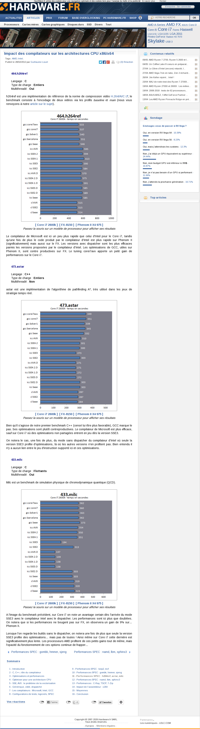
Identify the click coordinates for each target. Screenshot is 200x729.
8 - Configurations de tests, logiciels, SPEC (31, 694)
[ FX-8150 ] (66, 224)
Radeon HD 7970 (174, 37)
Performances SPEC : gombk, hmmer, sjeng (39, 651)
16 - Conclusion (80, 694)
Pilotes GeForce (156, 36)
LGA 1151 (152, 34)
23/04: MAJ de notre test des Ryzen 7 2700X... (165, 82)
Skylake (156, 41)
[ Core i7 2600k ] (46, 224)
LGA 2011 (176, 33)
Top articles (158, 197)
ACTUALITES (13, 18)
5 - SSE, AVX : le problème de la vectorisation (32, 683)
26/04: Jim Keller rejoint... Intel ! (158, 77)
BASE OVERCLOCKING (86, 18)
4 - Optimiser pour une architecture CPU (30, 679)
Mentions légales (106, 726)
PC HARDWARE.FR (114, 18)
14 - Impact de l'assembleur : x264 (89, 687)
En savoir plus (148, 1)
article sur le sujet (41, 104)
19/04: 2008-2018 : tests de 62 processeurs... (164, 90)
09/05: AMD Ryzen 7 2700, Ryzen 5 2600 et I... (165, 60)
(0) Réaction (124, 62)
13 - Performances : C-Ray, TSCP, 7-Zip (92, 683)
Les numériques (148, 723)
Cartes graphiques (53, 24)
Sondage (156, 117)
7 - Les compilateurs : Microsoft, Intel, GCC (31, 690)
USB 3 (169, 41)
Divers (98, 24)
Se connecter (184, 6)
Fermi (176, 30)
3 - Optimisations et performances (26, 676)
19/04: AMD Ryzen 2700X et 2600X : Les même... (166, 86)
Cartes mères (30, 24)
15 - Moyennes (80, 690)
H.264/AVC (119, 96)
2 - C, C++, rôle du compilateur (25, 672)
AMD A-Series (156, 24)
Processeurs (11, 24)
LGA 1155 (163, 34)
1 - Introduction (17, 669)
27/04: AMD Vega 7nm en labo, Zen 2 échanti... (166, 73)
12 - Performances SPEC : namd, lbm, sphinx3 (96, 679)
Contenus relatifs (162, 53)
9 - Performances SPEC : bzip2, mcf (90, 669)
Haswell (186, 30)
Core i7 (165, 29)
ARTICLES (33, 18)
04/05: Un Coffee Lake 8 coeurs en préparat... (165, 64)
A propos (89, 726)
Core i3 (193, 25)
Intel (20, 58)
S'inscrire (170, 6)
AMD (14, 58)
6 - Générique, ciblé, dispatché (25, 687)
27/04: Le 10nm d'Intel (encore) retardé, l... (163, 68)
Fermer (163, 1)
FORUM (63, 18)
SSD (89, 24)
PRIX (49, 18)
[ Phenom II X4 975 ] (89, 224)
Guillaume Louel (39, 62)
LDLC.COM (165, 723)
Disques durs (76, 24)
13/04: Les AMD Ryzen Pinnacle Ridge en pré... (166, 99)
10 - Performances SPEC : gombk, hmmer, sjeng (97, 672)
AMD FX (173, 24)
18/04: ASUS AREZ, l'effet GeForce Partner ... (165, 95)
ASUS (185, 25)
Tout (108, 24)
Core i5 (152, 29)
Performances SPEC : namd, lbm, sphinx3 (100, 651)
